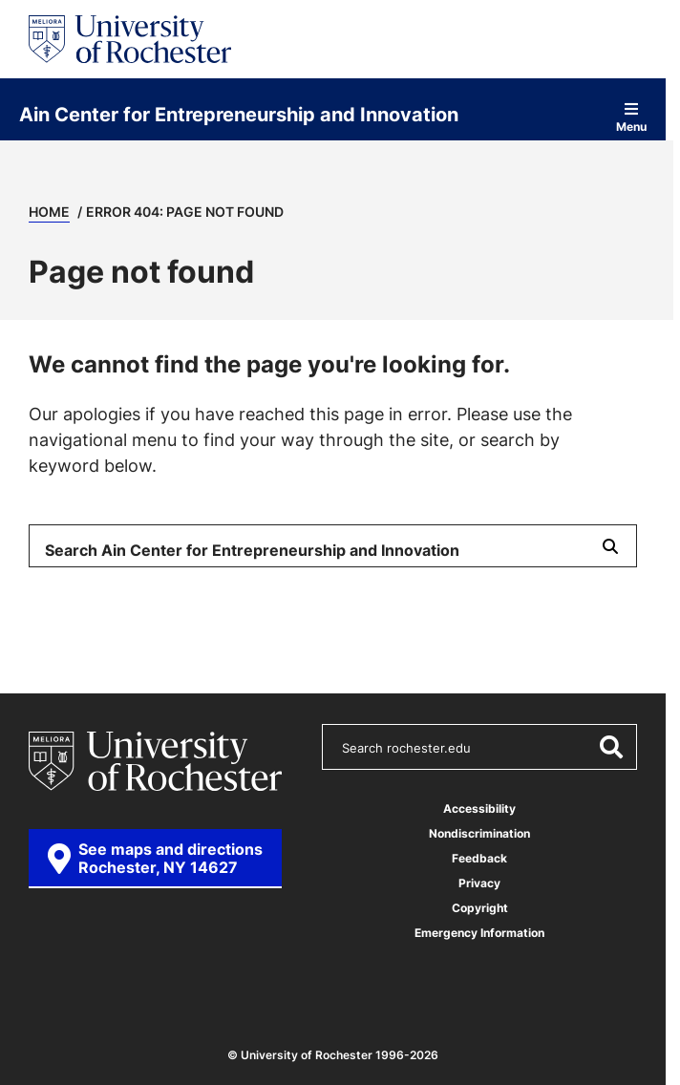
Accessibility (479, 808)
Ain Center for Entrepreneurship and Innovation (238, 113)
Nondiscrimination (479, 833)
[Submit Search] (610, 545)
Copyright (480, 908)
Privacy (479, 883)
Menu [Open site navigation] (631, 117)
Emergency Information (479, 933)
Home (49, 211)
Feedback (479, 858)
